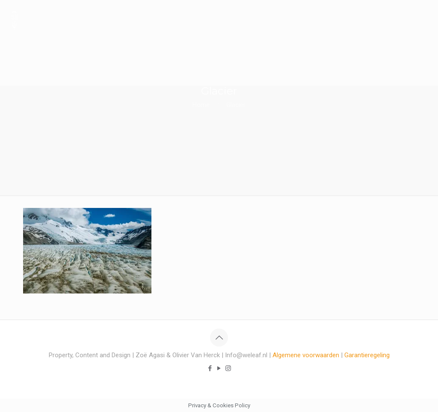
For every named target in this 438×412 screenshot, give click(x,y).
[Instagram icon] (228, 368)
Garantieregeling (367, 355)
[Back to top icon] (219, 338)
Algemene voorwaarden (305, 355)
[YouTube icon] (219, 368)
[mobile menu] (424, 19)
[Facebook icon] (210, 368)
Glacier (236, 105)
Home (201, 105)
